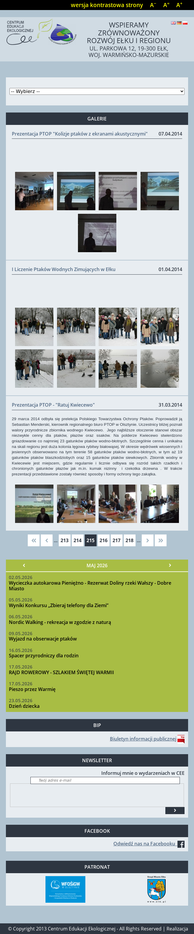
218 (129, 540)
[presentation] (55, 795)
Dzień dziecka (24, 706)
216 (103, 540)
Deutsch (179, 23)
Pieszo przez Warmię (32, 689)
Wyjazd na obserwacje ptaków (43, 638)
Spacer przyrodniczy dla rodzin (44, 655)
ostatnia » (161, 540)
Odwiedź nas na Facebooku (149, 843)
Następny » (170, 565)
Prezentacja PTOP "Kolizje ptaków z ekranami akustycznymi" (80, 134)
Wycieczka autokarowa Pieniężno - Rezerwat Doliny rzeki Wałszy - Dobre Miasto (90, 586)
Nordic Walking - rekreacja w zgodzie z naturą (60, 622)
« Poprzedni (24, 565)
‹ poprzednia (47, 540)
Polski (185, 23)
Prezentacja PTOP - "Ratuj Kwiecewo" (53, 405)
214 (77, 540)
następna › (148, 540)
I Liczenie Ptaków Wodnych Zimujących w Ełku (63, 269)
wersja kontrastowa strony (107, 5)
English (173, 23)
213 (65, 540)
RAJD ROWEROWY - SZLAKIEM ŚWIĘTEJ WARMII (61, 672)
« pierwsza (34, 540)
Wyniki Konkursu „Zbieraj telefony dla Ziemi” (58, 605)
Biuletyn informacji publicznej (143, 739)
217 (116, 540)
